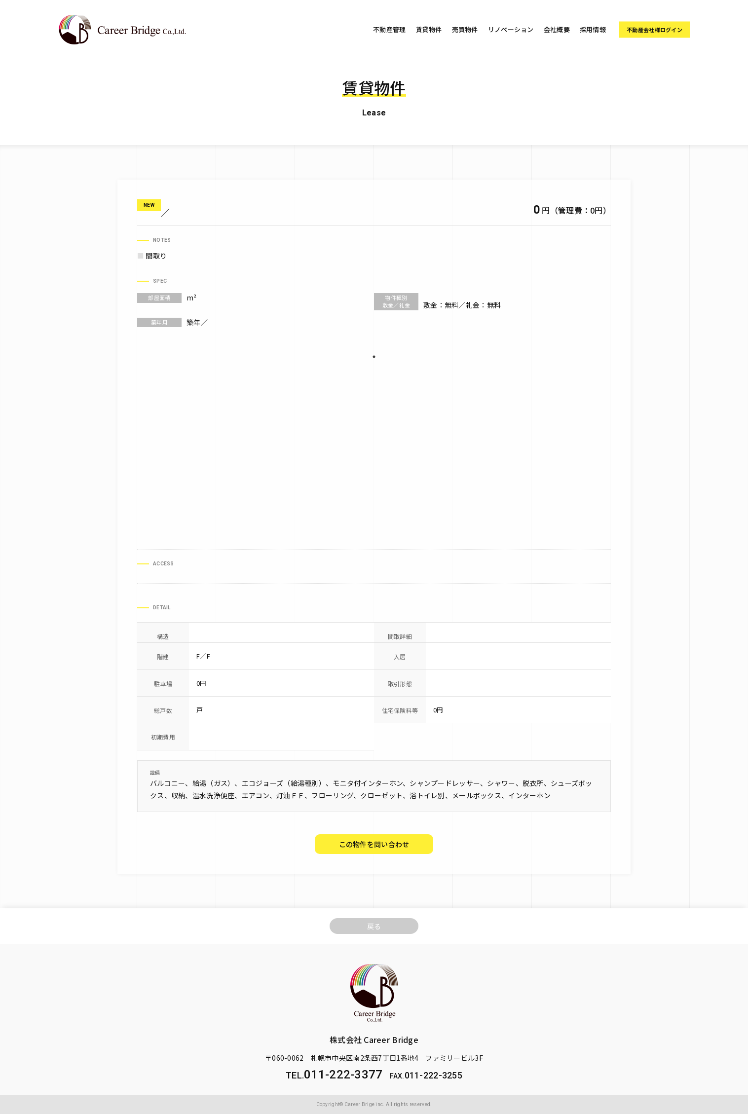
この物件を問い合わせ (374, 844)
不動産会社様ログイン (654, 30)
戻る (374, 926)
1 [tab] (374, 357)
